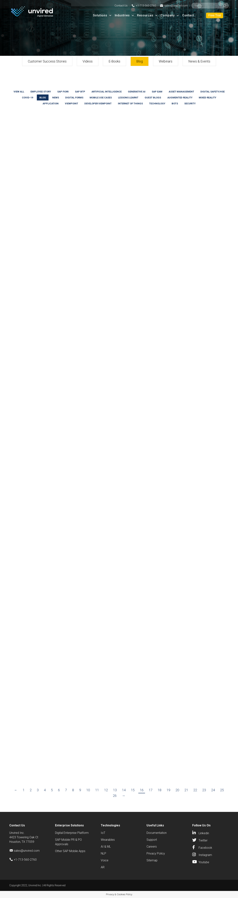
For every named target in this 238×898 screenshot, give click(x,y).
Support (152, 839)
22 (195, 790)
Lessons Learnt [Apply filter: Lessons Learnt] (128, 97)
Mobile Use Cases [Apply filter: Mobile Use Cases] (101, 97)
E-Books (114, 61)
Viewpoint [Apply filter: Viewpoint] (71, 103)
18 (159, 790)
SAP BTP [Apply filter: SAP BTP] (80, 91)
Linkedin (204, 833)
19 (168, 790)
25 (222, 790)
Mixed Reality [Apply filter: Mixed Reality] (207, 97)
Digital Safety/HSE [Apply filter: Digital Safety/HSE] (212, 91)
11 (97, 790)
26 (115, 796)
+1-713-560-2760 (146, 5)
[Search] (210, 5)
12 (106, 790)
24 (213, 790)
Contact (188, 15)
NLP (103, 853)
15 (133, 790)
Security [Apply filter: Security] (190, 103)
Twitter (203, 840)
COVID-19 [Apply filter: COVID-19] (27, 97)
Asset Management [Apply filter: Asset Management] (181, 91)
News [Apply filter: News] (55, 97)
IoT (103, 833)
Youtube (204, 862)
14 (124, 790)
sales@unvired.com (176, 5)
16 (142, 790)
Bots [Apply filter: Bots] (175, 103)
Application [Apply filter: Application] (51, 103)
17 (150, 790)
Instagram (205, 855)
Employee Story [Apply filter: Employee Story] (40, 91)
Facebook (205, 847)
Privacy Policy (156, 853)
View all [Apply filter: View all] (19, 91)
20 (177, 790)
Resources (147, 15)
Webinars (165, 61)
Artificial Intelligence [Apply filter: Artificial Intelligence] (106, 91)
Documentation (157, 833)
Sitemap (152, 860)
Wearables (108, 839)
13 (115, 790)
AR (102, 867)
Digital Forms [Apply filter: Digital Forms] (74, 97)
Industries (124, 15)
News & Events (199, 61)
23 (204, 790)
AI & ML (106, 846)
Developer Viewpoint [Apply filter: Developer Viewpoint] (98, 103)
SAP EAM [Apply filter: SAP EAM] (157, 91)
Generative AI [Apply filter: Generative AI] (136, 91)
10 (88, 790)
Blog (139, 61)
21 (186, 790)
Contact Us (121, 5)
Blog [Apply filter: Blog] (42, 97)
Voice (104, 860)
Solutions (102, 15)
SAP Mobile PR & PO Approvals (68, 842)
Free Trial (214, 15)
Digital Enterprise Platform (72, 833)
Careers (152, 846)
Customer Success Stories (47, 61)
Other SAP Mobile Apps (70, 851)
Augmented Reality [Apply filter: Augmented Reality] (179, 97)
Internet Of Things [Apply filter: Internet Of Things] (130, 103)
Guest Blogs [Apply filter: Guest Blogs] (153, 97)
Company (170, 15)
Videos (88, 61)
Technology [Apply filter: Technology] (157, 103)
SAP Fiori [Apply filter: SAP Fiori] (63, 91)
